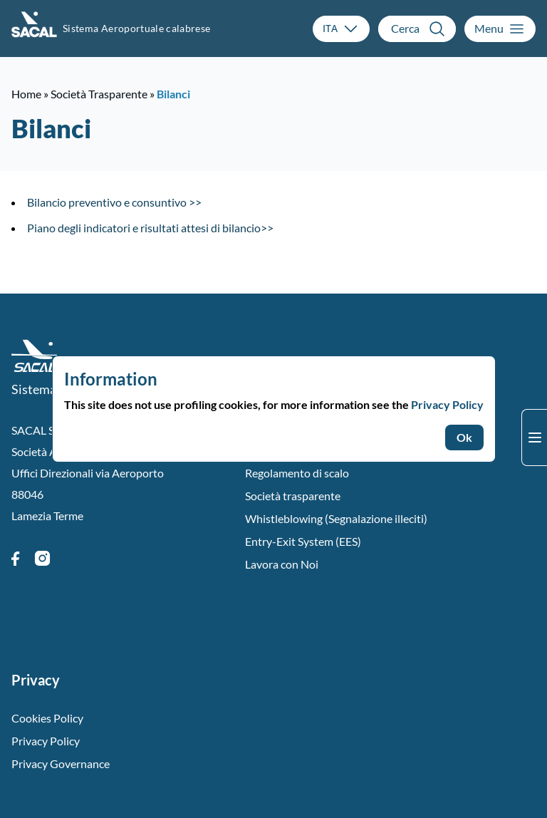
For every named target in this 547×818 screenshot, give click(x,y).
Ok (464, 437)
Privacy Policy (447, 404)
